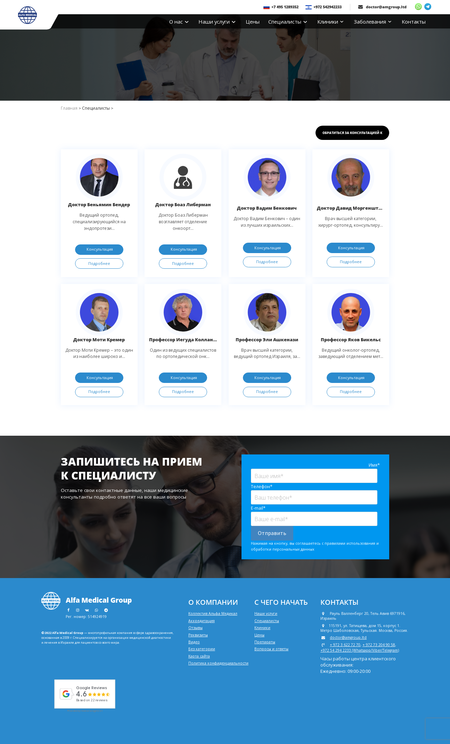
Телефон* (261, 486)
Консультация (100, 249)
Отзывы (195, 627)
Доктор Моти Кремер (99, 339)
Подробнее (99, 263)
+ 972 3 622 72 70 (345, 644)
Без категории (201, 648)
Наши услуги (216, 21)
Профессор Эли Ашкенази (267, 339)
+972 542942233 (323, 7)
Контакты (414, 21)
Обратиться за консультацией (352, 133)
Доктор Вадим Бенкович (267, 208)
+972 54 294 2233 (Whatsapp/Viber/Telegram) (359, 650)
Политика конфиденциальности (218, 663)
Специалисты (287, 21)
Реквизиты (198, 635)
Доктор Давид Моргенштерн (352, 208)
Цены (253, 21)
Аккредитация (201, 620)
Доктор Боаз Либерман (183, 204)
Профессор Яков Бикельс (351, 339)
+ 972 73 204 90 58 (378, 644)
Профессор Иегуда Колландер (185, 339)
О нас (178, 21)
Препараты (264, 641)
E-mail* (258, 508)
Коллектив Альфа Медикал (212, 613)
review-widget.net (92, 710)
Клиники (330, 21)
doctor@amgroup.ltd (382, 7)
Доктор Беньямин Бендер (99, 204)
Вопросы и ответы (271, 648)
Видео (194, 641)
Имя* (374, 465)
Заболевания (372, 21)
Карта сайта (199, 656)
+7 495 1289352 (280, 7)
